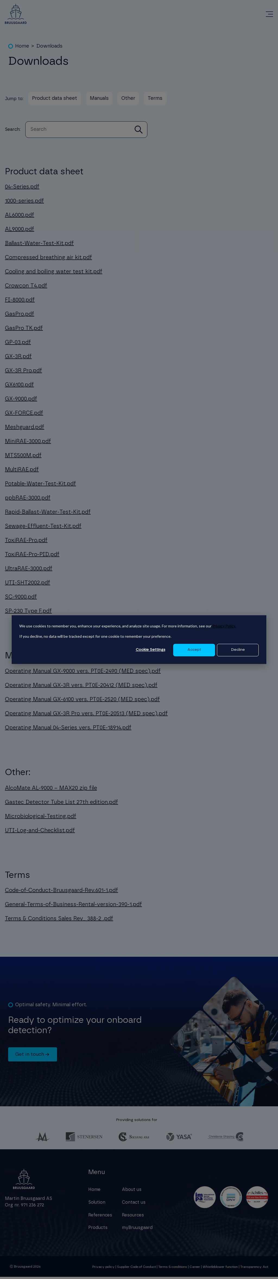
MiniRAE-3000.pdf (28, 443)
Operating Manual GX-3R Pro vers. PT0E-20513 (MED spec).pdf (86, 715)
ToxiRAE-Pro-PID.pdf (32, 556)
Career (194, 1268)
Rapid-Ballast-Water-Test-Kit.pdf (48, 514)
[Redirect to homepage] (16, 14)
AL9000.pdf (19, 231)
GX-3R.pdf (18, 358)
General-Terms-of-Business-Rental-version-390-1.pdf (73, 906)
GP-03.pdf (18, 344)
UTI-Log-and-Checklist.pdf (40, 832)
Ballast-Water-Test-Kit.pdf (39, 245)
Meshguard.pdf (24, 429)
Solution (96, 1204)
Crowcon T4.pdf (26, 288)
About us (131, 1191)
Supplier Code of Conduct (136, 1268)
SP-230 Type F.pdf (28, 613)
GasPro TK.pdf (24, 330)
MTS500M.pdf (23, 457)
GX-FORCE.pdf (24, 415)
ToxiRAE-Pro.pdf (26, 542)
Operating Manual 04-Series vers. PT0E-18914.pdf (68, 729)
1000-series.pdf (24, 203)
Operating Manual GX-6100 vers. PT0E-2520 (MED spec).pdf (82, 701)
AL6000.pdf (19, 217)
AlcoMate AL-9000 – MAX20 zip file (51, 790)
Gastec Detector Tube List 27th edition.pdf (61, 804)
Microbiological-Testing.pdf (40, 818)
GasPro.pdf (19, 316)
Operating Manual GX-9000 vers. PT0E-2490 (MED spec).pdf (83, 673)
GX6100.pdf (19, 387)
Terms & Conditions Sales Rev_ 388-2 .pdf (59, 920)
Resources (133, 1217)
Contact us (134, 1204)
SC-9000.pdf (21, 599)
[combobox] (80, 131)
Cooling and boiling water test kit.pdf (53, 274)
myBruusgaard (137, 1230)
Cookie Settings (150, 650)
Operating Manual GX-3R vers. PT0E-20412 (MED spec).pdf (81, 687)
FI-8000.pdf (20, 302)
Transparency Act (254, 1268)
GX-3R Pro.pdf (23, 373)
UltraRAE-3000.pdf (28, 571)
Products (98, 1230)
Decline (238, 650)
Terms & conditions (172, 1268)
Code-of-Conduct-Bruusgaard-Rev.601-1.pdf (61, 892)
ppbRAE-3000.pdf (27, 500)
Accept (194, 650)
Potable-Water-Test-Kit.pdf (40, 486)
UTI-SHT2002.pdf (27, 585)
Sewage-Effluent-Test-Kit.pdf (43, 528)
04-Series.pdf (22, 189)
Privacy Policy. (224, 626)
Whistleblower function (221, 1268)
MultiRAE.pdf (22, 472)
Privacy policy (103, 1268)
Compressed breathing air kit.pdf (48, 259)
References (100, 1217)
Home (94, 1191)
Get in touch (33, 1056)
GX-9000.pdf (21, 401)
